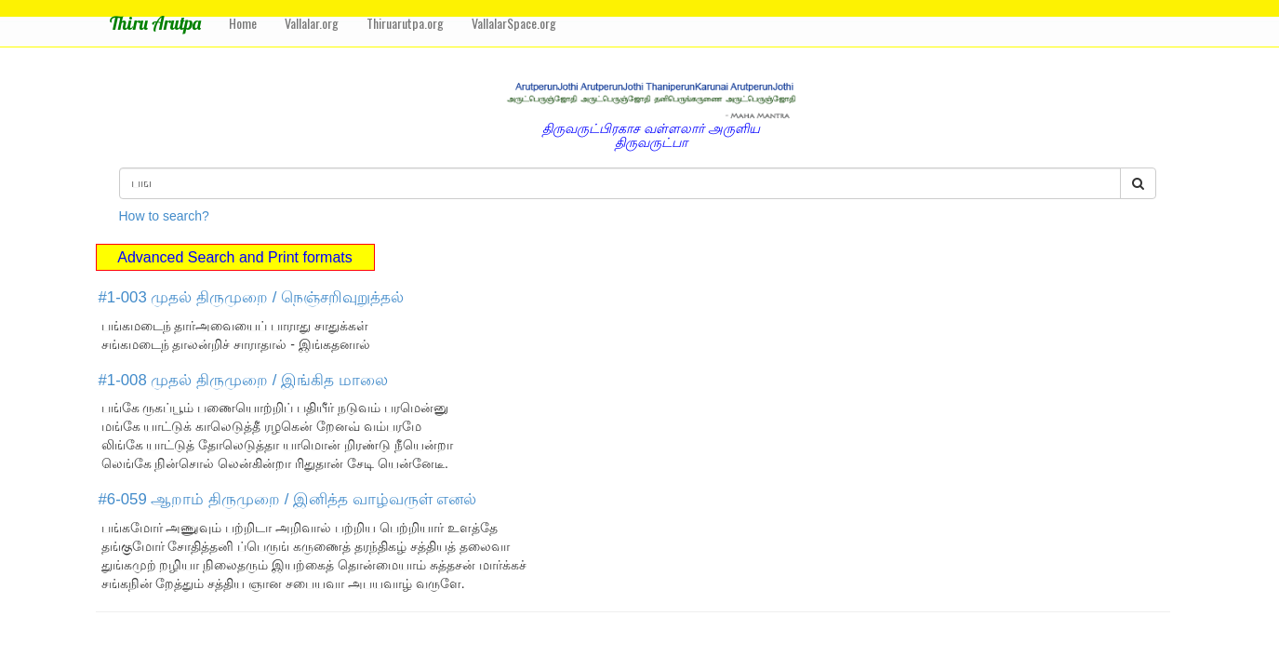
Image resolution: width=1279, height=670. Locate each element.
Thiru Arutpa (155, 22)
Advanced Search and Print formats (235, 257)
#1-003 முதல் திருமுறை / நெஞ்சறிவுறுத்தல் (252, 297)
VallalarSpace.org (514, 23)
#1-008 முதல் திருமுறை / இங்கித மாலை (243, 380)
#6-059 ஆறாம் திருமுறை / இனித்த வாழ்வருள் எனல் (288, 499)
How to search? (164, 215)
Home (243, 23)
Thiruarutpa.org (405, 23)
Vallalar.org (312, 23)
